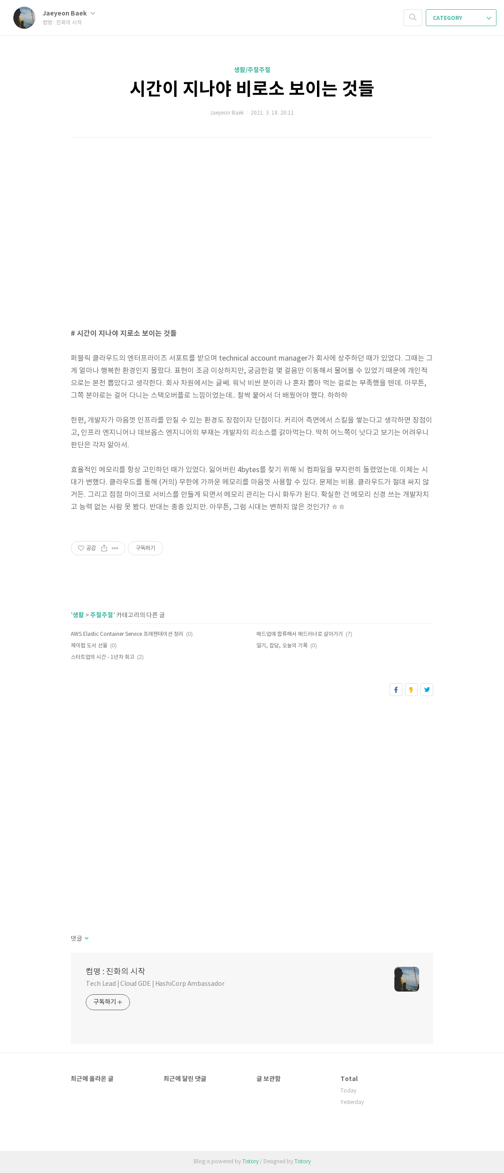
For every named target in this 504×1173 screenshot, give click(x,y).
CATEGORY (462, 18)
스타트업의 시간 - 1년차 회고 (102, 657)
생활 (78, 615)
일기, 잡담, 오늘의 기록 (282, 646)
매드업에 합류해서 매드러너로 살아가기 (299, 634)
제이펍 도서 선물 (89, 646)
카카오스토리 (411, 689)
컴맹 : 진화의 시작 (115, 972)
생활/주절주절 (252, 70)
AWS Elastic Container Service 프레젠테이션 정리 (127, 634)
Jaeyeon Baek (68, 13)
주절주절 (101, 615)
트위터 (426, 689)
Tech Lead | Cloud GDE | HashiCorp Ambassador (155, 984)
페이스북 (395, 689)
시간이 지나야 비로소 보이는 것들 (252, 89)
